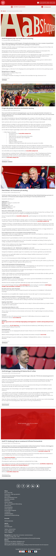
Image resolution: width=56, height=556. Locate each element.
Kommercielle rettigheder (10, 510)
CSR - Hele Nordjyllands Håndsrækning (13, 504)
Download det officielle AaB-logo (11, 515)
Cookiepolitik (7, 512)
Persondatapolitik (8, 507)
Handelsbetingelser (8, 513)
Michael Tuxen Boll (5, 404)
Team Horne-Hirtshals (9, 457)
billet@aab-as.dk (20, 541)
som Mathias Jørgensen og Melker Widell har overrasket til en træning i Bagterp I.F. (27, 464)
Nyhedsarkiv (7, 500)
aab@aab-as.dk (10, 531)
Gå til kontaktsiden (8, 521)
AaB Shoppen (4, 79)
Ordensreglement (8, 508)
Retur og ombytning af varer (10, 497)
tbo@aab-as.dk (20, 543)
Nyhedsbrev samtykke (9, 499)
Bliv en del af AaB (8, 492)
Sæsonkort (10, 161)
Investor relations (8, 502)
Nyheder (4, 11)
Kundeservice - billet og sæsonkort (12, 494)
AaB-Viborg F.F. (4, 161)
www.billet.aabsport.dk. (25, 133)
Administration (7, 505)
